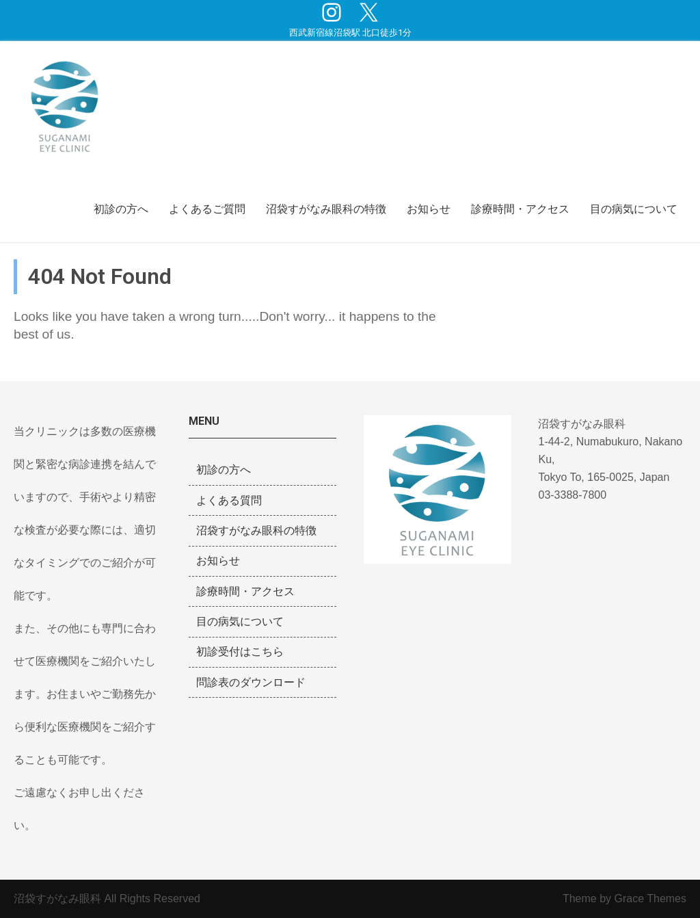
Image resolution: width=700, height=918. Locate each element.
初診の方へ (121, 208)
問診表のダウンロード (251, 682)
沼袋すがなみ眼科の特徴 (326, 208)
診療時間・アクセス (520, 208)
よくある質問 (229, 500)
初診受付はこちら (240, 651)
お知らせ (428, 208)
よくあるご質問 (207, 208)
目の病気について (633, 208)
